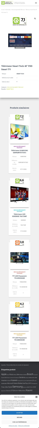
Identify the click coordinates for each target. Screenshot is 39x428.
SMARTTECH (9, 89)
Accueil (2, 9)
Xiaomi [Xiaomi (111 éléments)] (29, 390)
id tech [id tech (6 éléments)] (24, 380)
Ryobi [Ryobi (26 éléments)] (10, 387)
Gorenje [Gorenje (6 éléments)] (26, 377)
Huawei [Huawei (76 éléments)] (14, 380)
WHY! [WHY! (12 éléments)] (16, 390)
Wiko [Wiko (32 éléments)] (20, 391)
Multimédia (7, 9)
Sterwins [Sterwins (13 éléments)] (8, 390)
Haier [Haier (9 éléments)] (36, 377)
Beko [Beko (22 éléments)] (18, 374)
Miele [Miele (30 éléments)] (16, 383)
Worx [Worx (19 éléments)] (23, 390)
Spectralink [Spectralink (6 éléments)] (3, 390)
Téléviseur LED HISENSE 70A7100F (19, 215)
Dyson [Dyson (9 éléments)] (2, 377)
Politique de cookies (13, 425)
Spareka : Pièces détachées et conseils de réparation (15, 365)
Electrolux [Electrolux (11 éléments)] (6, 377)
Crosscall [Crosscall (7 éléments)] (36, 374)
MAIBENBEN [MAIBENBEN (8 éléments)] (4, 383)
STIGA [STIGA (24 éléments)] (13, 390)
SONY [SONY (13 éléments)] (34, 387)
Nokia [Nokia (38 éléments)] (20, 383)
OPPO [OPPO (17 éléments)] (30, 383)
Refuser (19, 417)
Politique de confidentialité (24, 425)
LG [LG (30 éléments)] (33, 380)
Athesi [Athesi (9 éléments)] (15, 374)
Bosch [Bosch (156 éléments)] (30, 374)
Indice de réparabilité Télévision (18, 9)
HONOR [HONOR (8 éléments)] (9, 380)
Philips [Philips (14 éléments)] (3, 387)
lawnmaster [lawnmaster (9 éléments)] (29, 380)
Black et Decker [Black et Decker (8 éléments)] (23, 374)
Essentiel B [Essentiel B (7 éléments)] (12, 377)
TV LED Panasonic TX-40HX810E (19, 339)
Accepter (19, 413)
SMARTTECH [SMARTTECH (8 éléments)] (30, 387)
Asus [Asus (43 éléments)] (11, 374)
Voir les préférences (19, 422)
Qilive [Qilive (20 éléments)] (6, 387)
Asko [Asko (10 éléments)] (8, 374)
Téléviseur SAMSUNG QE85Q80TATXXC (19, 151)
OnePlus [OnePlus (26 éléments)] (25, 383)
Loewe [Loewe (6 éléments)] (35, 380)
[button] (36, 397)
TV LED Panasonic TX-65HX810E (19, 277)
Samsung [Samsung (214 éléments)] (17, 386)
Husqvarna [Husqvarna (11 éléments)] (20, 380)
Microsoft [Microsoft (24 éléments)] (10, 383)
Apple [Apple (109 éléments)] (3, 374)
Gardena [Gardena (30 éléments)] (22, 377)
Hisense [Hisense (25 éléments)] (4, 380)
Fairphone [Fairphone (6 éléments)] (17, 377)
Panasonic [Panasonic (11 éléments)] (34, 383)
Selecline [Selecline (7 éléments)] (25, 387)
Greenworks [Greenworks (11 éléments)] (31, 377)
